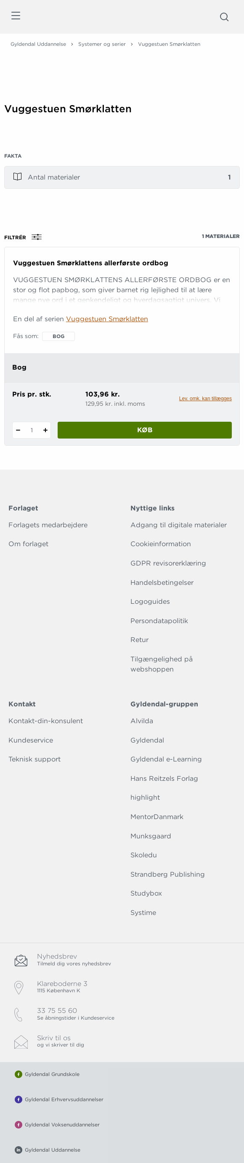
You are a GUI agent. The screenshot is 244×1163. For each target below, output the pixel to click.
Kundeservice (30, 740)
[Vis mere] (122, 137)
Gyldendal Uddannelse (38, 44)
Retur (139, 640)
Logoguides (150, 601)
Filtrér (25, 237)
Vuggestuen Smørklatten (107, 319)
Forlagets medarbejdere (48, 525)
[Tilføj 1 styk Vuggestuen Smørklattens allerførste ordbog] (45, 430)
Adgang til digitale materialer (178, 525)
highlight (145, 797)
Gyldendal (147, 740)
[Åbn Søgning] (224, 17)
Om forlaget (28, 544)
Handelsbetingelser (162, 583)
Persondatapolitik (159, 621)
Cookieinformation (160, 544)
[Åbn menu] (15, 17)
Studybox (146, 893)
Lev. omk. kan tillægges (205, 399)
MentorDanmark (156, 817)
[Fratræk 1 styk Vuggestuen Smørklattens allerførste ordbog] (18, 430)
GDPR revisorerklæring (168, 563)
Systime (143, 913)
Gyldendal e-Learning (166, 759)
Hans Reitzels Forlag (164, 778)
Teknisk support (34, 759)
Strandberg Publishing (167, 874)
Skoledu (143, 855)
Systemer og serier (102, 44)
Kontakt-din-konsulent (45, 721)
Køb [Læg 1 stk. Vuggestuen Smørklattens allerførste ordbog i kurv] (145, 430)
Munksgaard (150, 836)
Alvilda (141, 721)
